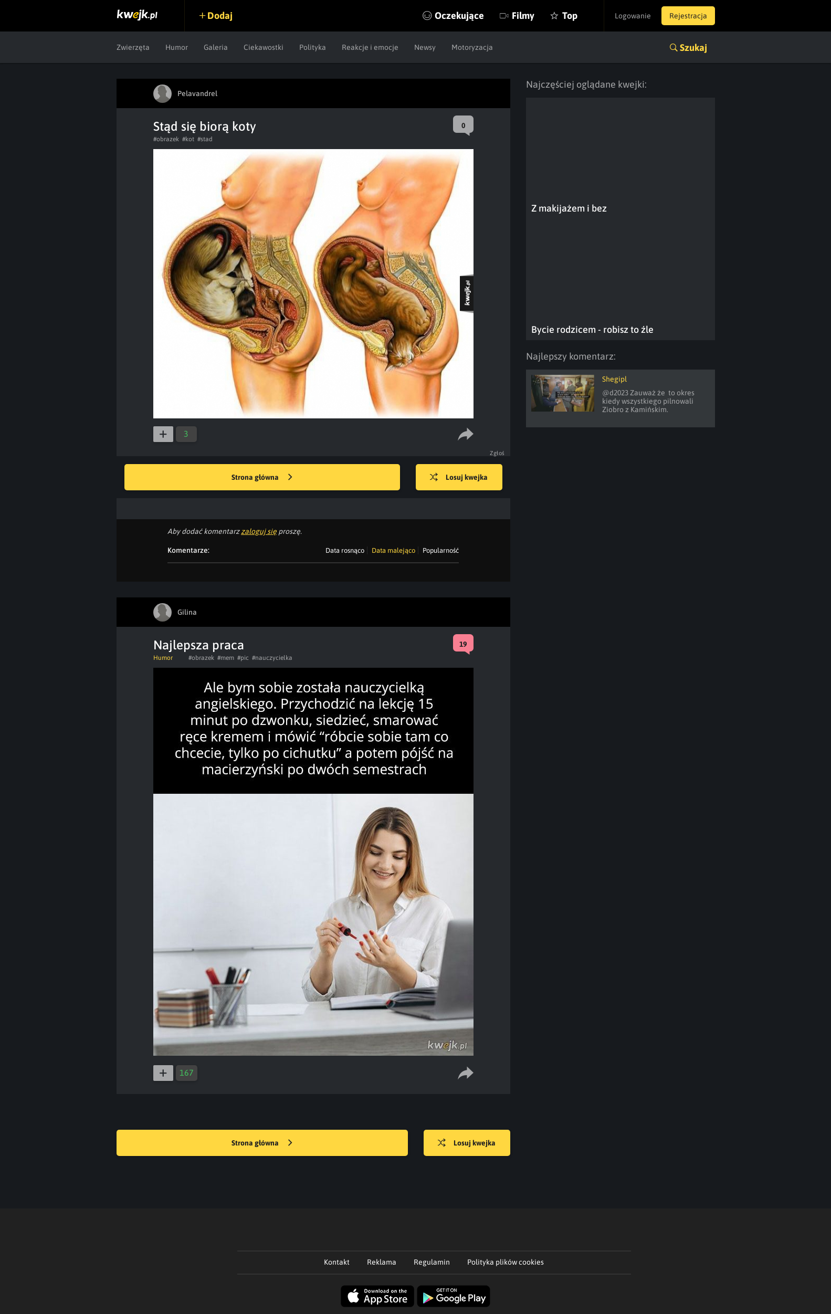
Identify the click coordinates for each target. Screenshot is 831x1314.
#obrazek (166, 139)
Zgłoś (497, 453)
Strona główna (262, 477)
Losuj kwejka (459, 477)
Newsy (425, 47)
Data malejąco (393, 550)
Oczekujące (459, 15)
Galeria (216, 47)
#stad (205, 139)
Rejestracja (688, 16)
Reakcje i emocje (370, 47)
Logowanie (633, 16)
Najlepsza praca (198, 645)
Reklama (381, 1262)
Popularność (441, 550)
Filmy (523, 15)
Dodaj (220, 15)
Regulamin (432, 1262)
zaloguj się (259, 531)
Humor (176, 47)
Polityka (312, 47)
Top (569, 15)
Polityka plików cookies (505, 1262)
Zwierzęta (133, 47)
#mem (225, 657)
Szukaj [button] (693, 47)
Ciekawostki (263, 47)
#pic (243, 657)
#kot (188, 139)
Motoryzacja (472, 47)
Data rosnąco (344, 550)
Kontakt (337, 1262)
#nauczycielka (272, 657)
